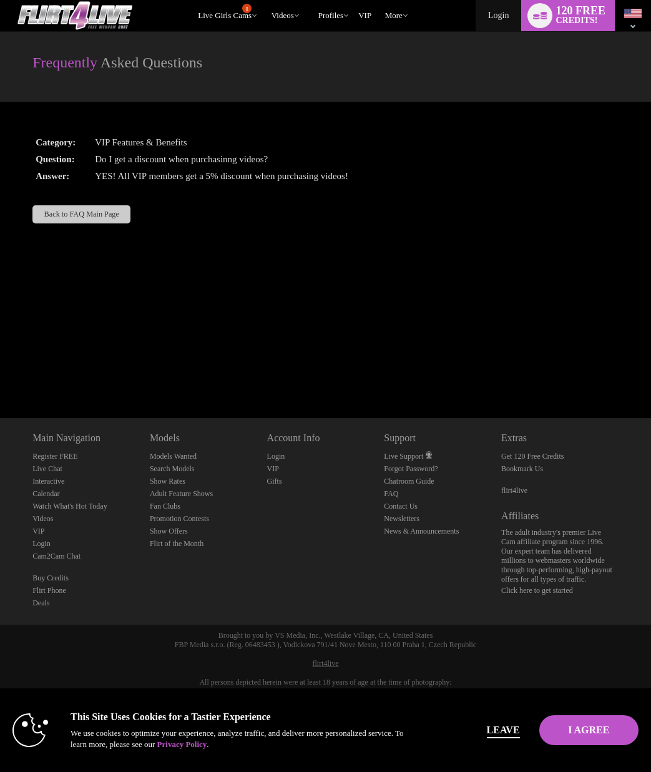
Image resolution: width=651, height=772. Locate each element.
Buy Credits (50, 578)
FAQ (391, 493)
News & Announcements (421, 531)
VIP (364, 15)
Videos (283, 15)
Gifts (274, 481)
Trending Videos (265, 0)
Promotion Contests (179, 518)
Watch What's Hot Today (69, 506)
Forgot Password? (411, 468)
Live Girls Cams (225, 12)
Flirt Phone (49, 590)
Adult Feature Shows (181, 493)
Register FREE (54, 456)
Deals (40, 603)
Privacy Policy (262, 744)
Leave (455, 730)
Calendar (45, 493)
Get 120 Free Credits (532, 456)
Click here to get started (537, 590)
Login (498, 15)
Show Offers (169, 531)
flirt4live (514, 490)
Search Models (172, 468)
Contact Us (401, 506)
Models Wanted (173, 456)
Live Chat (47, 468)
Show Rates (167, 481)
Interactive (48, 481)
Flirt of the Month (176, 543)
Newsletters (401, 518)
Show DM (0, 371)
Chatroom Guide (409, 481)
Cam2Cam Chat (56, 556)
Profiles (330, 15)
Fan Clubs (165, 506)
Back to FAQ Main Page (81, 214)
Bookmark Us (522, 468)
